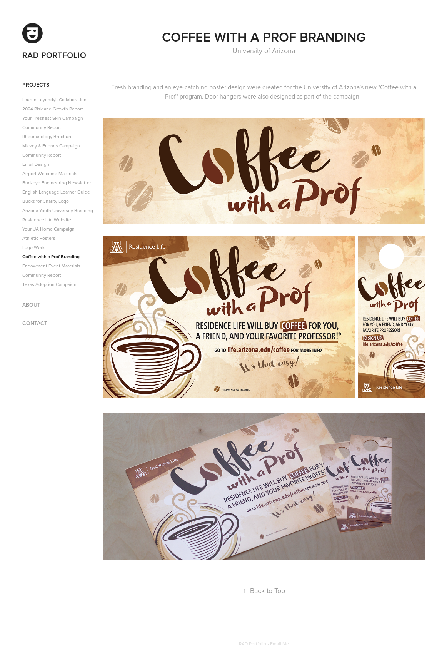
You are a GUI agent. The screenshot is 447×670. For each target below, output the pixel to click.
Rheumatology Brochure (47, 136)
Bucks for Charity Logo (45, 201)
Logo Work (33, 247)
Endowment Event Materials (51, 265)
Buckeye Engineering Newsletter (56, 182)
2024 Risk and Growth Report (52, 108)
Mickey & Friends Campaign (51, 145)
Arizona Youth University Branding (57, 210)
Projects (35, 85)
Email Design (35, 164)
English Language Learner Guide (56, 192)
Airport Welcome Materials (49, 173)
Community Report (41, 127)
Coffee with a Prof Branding (51, 256)
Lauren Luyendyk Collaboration (54, 99)
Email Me (279, 643)
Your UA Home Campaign (48, 229)
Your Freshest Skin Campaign (52, 118)
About (31, 305)
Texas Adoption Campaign (49, 284)
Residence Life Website (46, 219)
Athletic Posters (38, 238)
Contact (34, 323)
